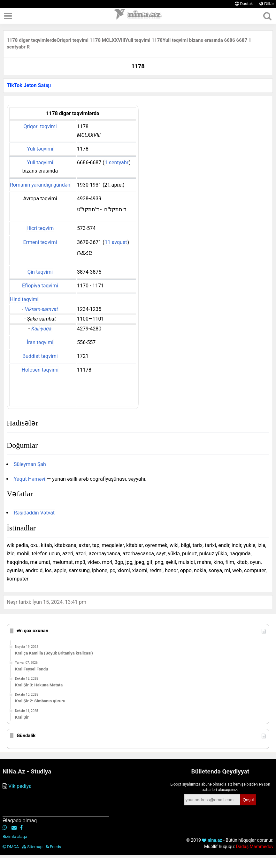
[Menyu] (8, 16)
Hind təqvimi (24, 299)
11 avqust (116, 242)
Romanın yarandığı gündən (40, 185)
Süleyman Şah (30, 464)
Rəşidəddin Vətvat (34, 513)
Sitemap (32, 846)
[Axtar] (267, 16)
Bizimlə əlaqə (15, 836)
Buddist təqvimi (40, 356)
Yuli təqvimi (40, 149)
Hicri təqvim (40, 228)
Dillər (266, 3)
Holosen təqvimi (40, 370)
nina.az (212, 840)
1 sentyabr (116, 162)
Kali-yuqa (41, 329)
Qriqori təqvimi (40, 126)
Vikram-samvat (41, 309)
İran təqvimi (40, 342)
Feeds (53, 846)
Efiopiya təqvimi (40, 286)
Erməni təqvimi (40, 242)
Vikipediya (20, 786)
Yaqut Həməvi (29, 479)
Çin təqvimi (40, 272)
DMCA (11, 846)
